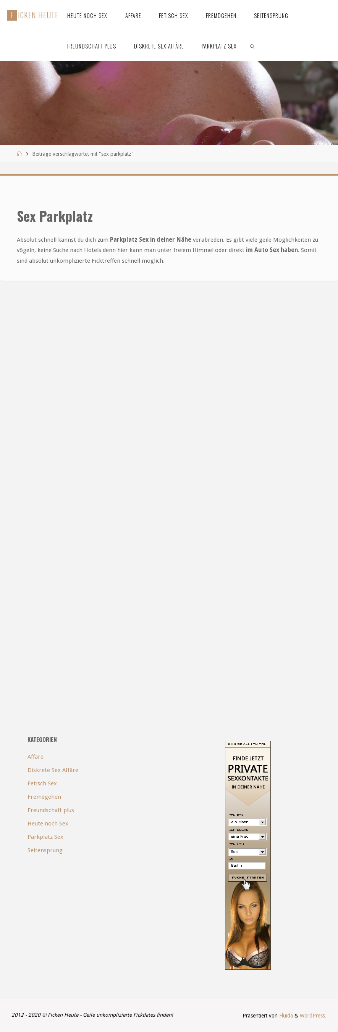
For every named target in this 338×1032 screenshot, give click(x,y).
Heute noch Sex (47, 823)
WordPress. (313, 1016)
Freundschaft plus (50, 810)
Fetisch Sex (42, 783)
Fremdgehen (44, 796)
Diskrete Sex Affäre (52, 770)
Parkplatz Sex (45, 836)
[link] (253, 46)
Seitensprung (45, 850)
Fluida (285, 1016)
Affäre (35, 756)
